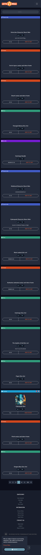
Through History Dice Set (20, 126)
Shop (20, 502)
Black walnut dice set (20, 252)
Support (20, 526)
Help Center (20, 524)
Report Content (20, 528)
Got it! (14, 549)
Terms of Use (20, 513)
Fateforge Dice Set (20, 313)
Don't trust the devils (20, 349)
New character (20, 498)
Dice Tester (20, 504)
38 (28, 482)
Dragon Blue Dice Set (20, 466)
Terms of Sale (21, 515)
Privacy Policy (20, 511)
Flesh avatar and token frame (20, 436)
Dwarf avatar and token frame (20, 95)
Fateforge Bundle (20, 156)
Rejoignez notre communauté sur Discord (23, 534)
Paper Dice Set (20, 376)
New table (20, 500)
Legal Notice (20, 517)
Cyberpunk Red (20, 406)
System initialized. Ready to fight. (20, 225)
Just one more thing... (20, 38)
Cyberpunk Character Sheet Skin (20, 219)
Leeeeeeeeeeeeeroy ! (20, 192)
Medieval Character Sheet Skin (20, 186)
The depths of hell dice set (20, 343)
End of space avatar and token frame (20, 65)
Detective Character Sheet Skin (20, 32)
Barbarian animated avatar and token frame (20, 282)
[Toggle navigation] (36, 4)
